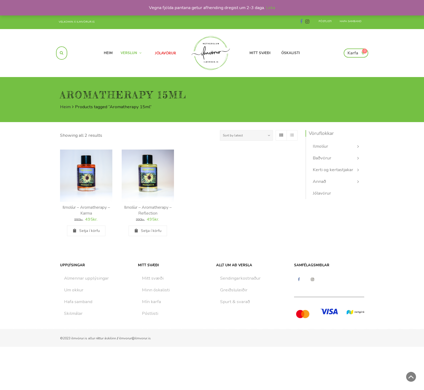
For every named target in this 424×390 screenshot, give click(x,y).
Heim (65, 107)
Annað (319, 181)
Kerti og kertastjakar (333, 170)
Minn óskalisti (156, 290)
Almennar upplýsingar (86, 278)
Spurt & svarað (235, 302)
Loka (270, 8)
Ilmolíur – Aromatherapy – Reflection (148, 210)
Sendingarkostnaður (240, 278)
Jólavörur (322, 193)
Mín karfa (151, 302)
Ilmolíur (320, 146)
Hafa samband (78, 302)
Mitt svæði (153, 278)
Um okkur (74, 290)
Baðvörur (322, 158)
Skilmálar (73, 313)
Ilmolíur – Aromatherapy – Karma (86, 210)
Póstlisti (150, 313)
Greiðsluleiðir (234, 290)
